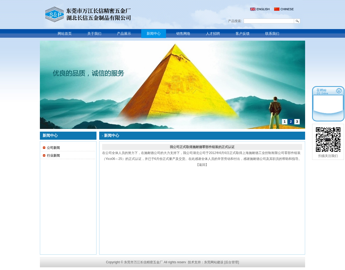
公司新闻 (53, 148)
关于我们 (94, 33)
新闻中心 (154, 33)
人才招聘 (213, 33)
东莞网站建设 (213, 262)
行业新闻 (53, 155)
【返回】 (202, 165)
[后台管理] (231, 262)
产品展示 (124, 33)
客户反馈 (243, 33)
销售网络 (183, 33)
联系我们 (272, 33)
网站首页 (65, 33)
